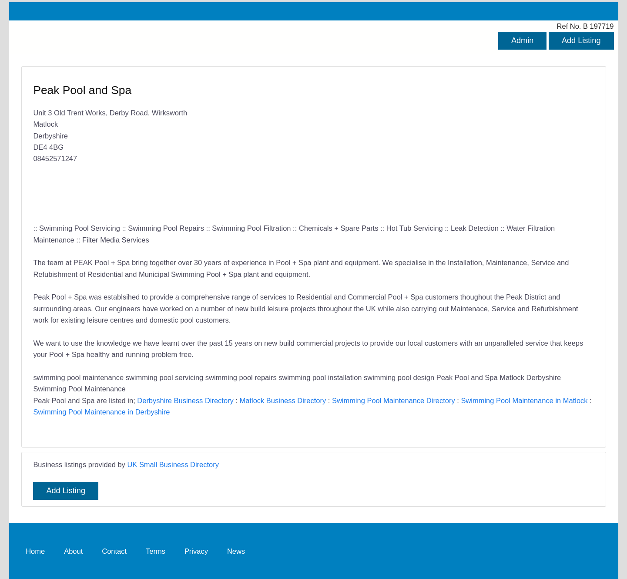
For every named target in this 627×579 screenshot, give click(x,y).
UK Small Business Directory (173, 464)
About (73, 551)
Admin (522, 40)
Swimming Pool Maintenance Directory (393, 400)
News (236, 551)
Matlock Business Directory (283, 400)
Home (35, 551)
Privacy (196, 551)
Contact (114, 551)
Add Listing (581, 40)
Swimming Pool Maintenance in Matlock (524, 400)
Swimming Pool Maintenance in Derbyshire (101, 412)
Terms (155, 551)
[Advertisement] (449, 146)
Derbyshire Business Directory (185, 400)
